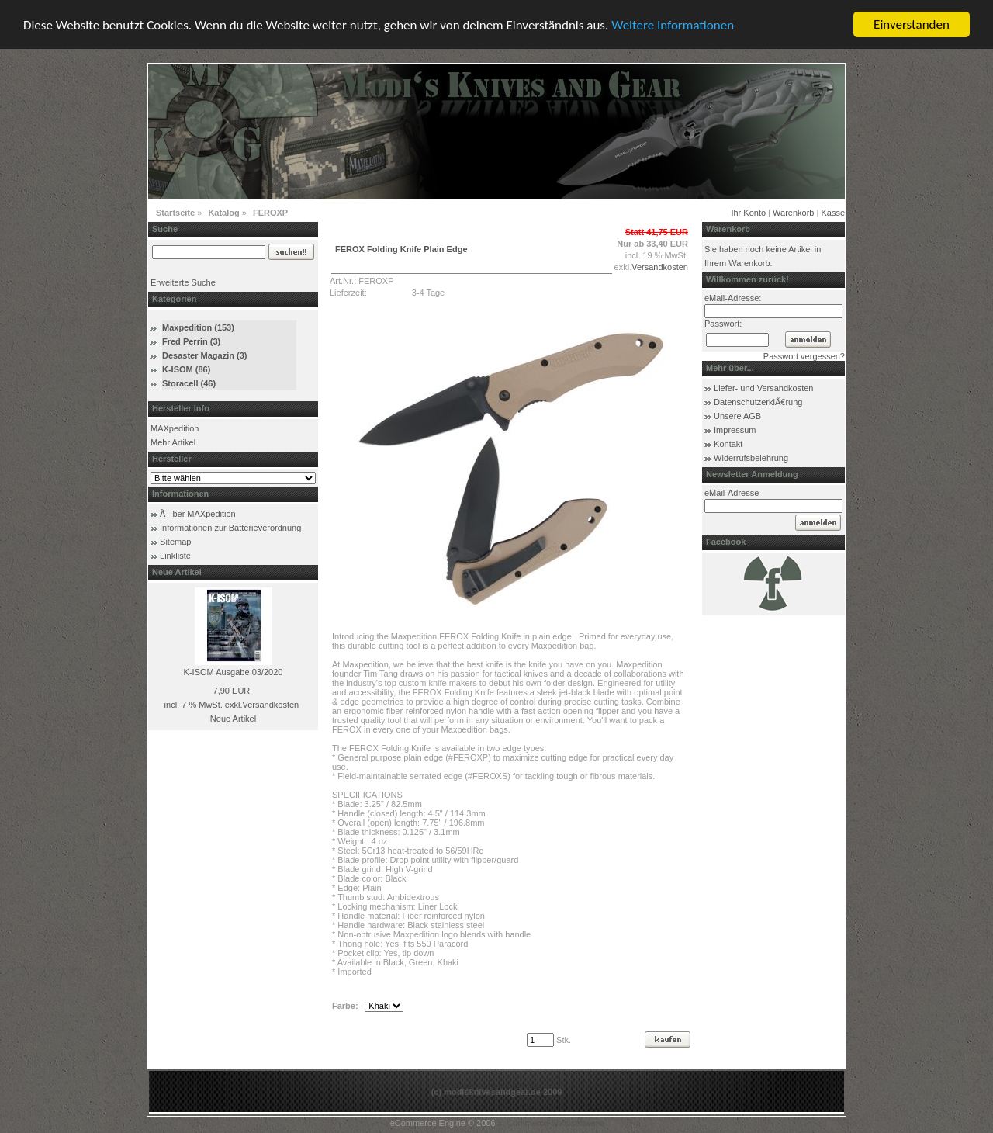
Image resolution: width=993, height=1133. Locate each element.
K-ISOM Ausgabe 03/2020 (233, 672)
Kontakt (728, 444)
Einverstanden (912, 24)
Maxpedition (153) (198, 327)
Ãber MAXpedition (198, 513)
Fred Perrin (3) (191, 341)
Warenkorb (793, 212)
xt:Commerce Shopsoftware (551, 1123)
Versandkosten (270, 704)
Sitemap (175, 541)
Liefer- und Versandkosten (763, 388)
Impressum (735, 430)
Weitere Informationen (672, 24)
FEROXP (270, 212)
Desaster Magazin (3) (204, 355)
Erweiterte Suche (183, 282)
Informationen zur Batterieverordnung (230, 527)
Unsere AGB (737, 416)
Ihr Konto (748, 212)
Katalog (223, 212)
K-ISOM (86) (186, 369)
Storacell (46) (189, 383)
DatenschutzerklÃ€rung (758, 402)
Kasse (833, 212)
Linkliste (175, 555)
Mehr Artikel (173, 442)
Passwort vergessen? (804, 356)
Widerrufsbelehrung (751, 458)
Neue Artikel (233, 718)
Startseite (175, 212)
